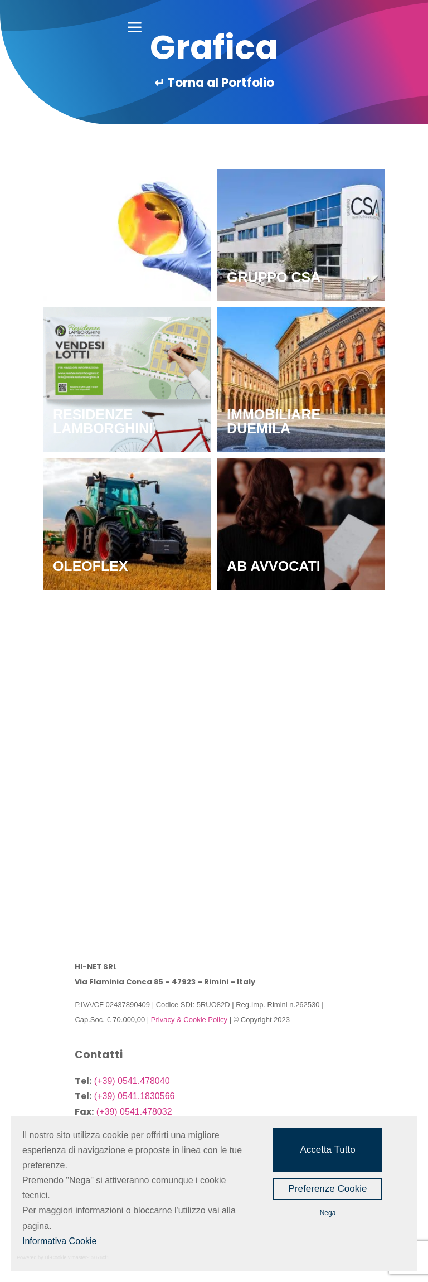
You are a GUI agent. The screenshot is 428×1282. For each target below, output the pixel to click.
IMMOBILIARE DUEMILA (273, 421)
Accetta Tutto (327, 1149)
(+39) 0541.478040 (132, 1081)
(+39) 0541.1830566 (134, 1096)
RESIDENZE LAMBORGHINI (103, 421)
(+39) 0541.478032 (134, 1111)
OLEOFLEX (90, 566)
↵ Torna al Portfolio (214, 82)
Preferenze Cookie (328, 1188)
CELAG (77, 841)
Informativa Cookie (59, 1241)
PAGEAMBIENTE (108, 277)
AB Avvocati (273, 566)
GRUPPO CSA (273, 277)
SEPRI (74, 703)
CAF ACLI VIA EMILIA (298, 703)
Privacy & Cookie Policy (189, 1019)
